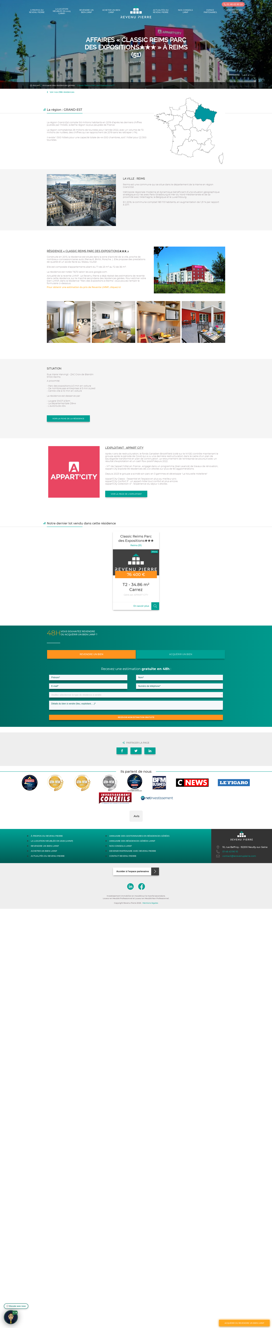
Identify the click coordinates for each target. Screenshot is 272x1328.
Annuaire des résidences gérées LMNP (132, 841)
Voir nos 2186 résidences (60, 92)
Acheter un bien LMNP (111, 11)
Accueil (35, 85)
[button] (129, 824)
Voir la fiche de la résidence (68, 418)
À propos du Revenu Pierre (37, 11)
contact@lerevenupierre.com (236, 856)
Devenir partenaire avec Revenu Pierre (132, 851)
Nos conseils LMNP (185, 11)
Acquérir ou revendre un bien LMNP (244, 1323)
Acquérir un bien (180, 654)
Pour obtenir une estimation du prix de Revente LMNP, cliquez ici (84, 287)
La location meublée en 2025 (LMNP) (62, 11)
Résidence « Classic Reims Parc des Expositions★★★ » (88, 251)
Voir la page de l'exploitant (126, 494)
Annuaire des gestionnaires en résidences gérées (139, 836)
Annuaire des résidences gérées (58, 85)
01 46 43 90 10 (233, 4)
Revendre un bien (91, 654)
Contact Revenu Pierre (235, 11)
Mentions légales (150, 903)
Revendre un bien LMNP (86, 11)
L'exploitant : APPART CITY (124, 447)
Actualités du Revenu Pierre (161, 11)
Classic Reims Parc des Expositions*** (96, 85)
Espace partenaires (210, 11)
